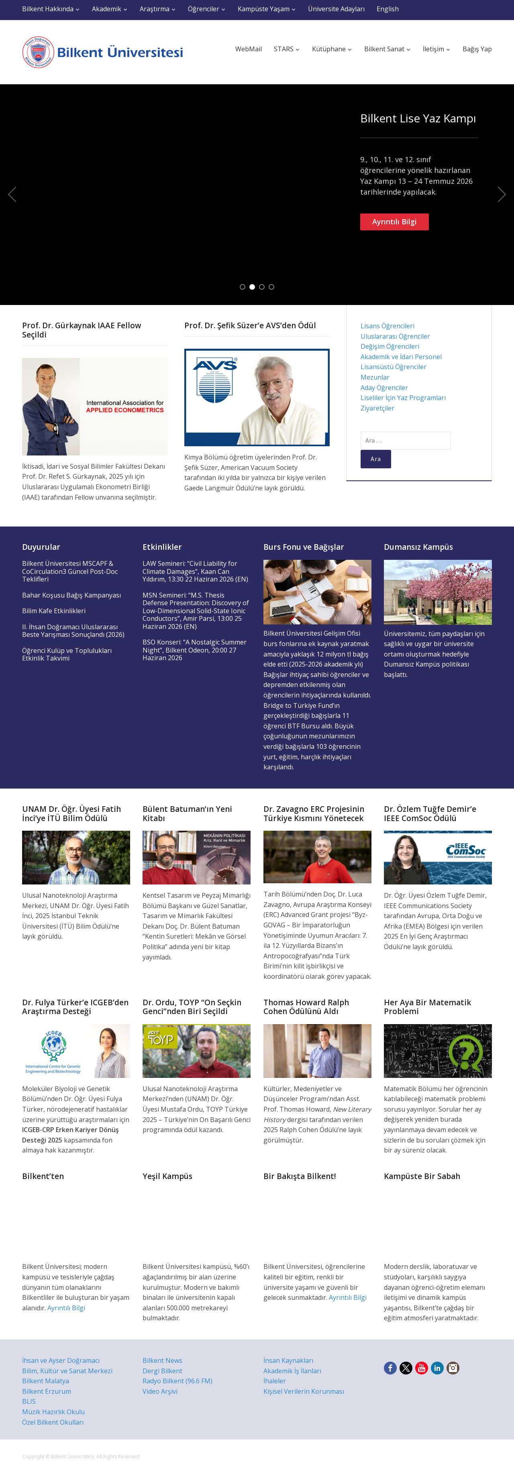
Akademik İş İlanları (292, 1370)
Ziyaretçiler (377, 408)
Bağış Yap (477, 49)
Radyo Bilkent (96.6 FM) (177, 1380)
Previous (12, 195)
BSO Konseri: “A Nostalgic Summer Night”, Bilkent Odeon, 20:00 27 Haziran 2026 (195, 650)
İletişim (433, 49)
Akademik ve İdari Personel (401, 356)
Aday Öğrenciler (384, 387)
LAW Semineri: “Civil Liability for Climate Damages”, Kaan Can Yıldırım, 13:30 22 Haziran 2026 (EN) (195, 571)
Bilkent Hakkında (47, 8)
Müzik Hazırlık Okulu (53, 1411)
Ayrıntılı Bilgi (394, 221)
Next (502, 195)
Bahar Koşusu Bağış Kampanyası (71, 595)
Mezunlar (375, 377)
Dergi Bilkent (162, 1370)
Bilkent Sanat (384, 49)
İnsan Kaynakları (288, 1360)
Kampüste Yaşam (264, 8)
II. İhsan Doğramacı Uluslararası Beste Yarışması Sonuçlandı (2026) (73, 630)
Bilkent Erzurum (46, 1391)
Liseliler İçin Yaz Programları (403, 397)
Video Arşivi (160, 1391)
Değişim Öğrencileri (390, 346)
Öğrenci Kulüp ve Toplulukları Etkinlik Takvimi (67, 654)
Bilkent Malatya (45, 1380)
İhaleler (274, 1380)
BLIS (29, 1401)
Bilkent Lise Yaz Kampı (418, 118)
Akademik (106, 8)
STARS (284, 49)
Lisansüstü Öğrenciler (393, 366)
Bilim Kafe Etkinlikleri (54, 610)
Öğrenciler (203, 8)
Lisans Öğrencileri (387, 325)
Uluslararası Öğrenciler (395, 336)
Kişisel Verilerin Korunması (303, 1391)
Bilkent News (162, 1360)
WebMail (248, 49)
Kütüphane (329, 49)
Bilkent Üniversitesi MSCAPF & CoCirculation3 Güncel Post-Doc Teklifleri (70, 571)
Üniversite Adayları (336, 8)
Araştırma (154, 8)
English (388, 8)
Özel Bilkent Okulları (53, 1422)
